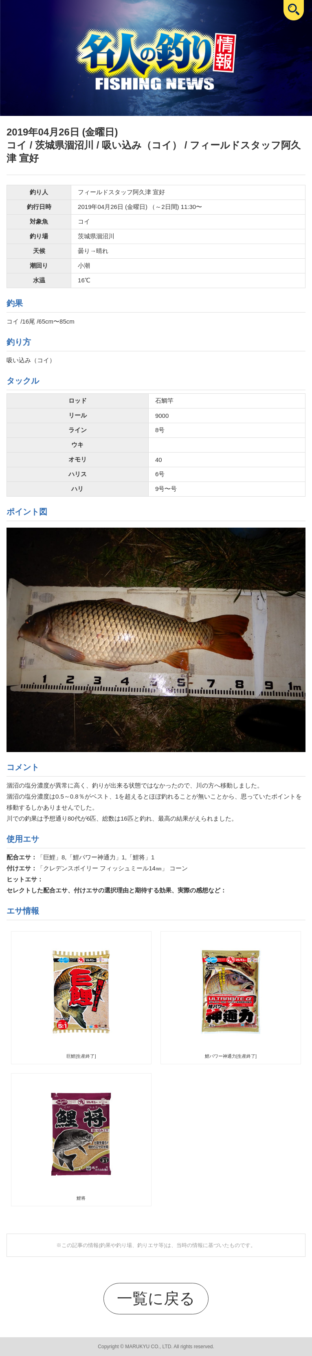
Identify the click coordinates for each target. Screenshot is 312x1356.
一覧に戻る (156, 1298)
